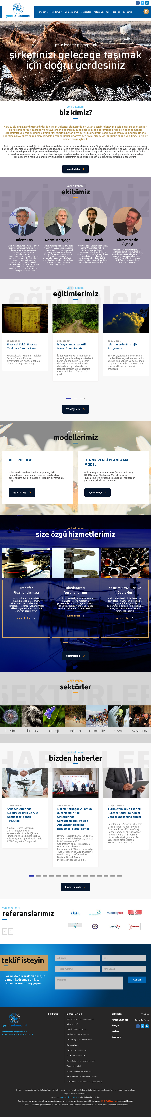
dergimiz (127, 12)
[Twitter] (142, 3)
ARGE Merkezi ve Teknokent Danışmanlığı (84, 1082)
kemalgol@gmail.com (70, 1097)
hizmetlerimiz (71, 12)
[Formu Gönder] (137, 980)
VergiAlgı (145, 1014)
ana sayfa (44, 12)
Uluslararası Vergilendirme (78, 1034)
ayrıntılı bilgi (75, 169)
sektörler (86, 12)
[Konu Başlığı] (124, 969)
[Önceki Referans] (4, 931)
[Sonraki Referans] (10, 931)
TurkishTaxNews (142, 1019)
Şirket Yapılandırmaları (76, 1055)
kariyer (115, 1031)
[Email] (124, 958)
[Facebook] (137, 3)
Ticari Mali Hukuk (74, 1066)
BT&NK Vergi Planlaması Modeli (80, 1019)
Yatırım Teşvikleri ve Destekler (80, 1039)
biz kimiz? (56, 12)
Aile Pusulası (72, 1024)
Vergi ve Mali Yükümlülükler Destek (82, 1076)
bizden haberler (75, 887)
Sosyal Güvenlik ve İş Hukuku (79, 1071)
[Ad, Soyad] (77, 958)
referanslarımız (102, 12)
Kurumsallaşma (73, 1045)
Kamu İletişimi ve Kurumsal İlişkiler (81, 1061)
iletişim (116, 12)
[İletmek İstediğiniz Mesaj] (89, 983)
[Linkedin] (146, 3)
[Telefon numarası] (77, 969)
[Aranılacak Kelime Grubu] (146, 11)
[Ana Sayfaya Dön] (20, 1020)
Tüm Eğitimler (75, 409)
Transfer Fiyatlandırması (77, 1029)
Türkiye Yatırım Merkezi (77, 1050)
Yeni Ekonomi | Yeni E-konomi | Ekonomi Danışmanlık (18, 10)
